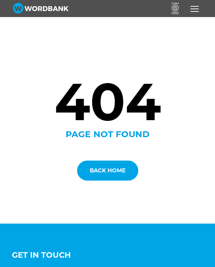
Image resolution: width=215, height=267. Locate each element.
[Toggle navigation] (194, 8)
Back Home (108, 170)
